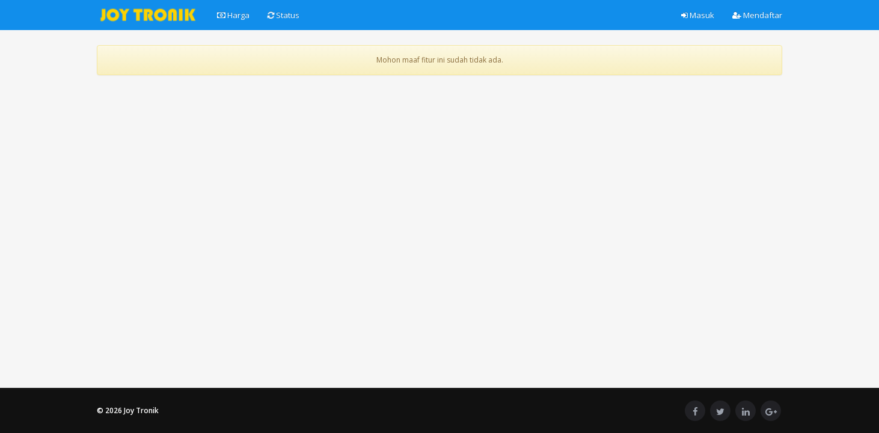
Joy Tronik (141, 410)
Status (282, 15)
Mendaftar (757, 15)
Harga (233, 15)
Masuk (697, 15)
